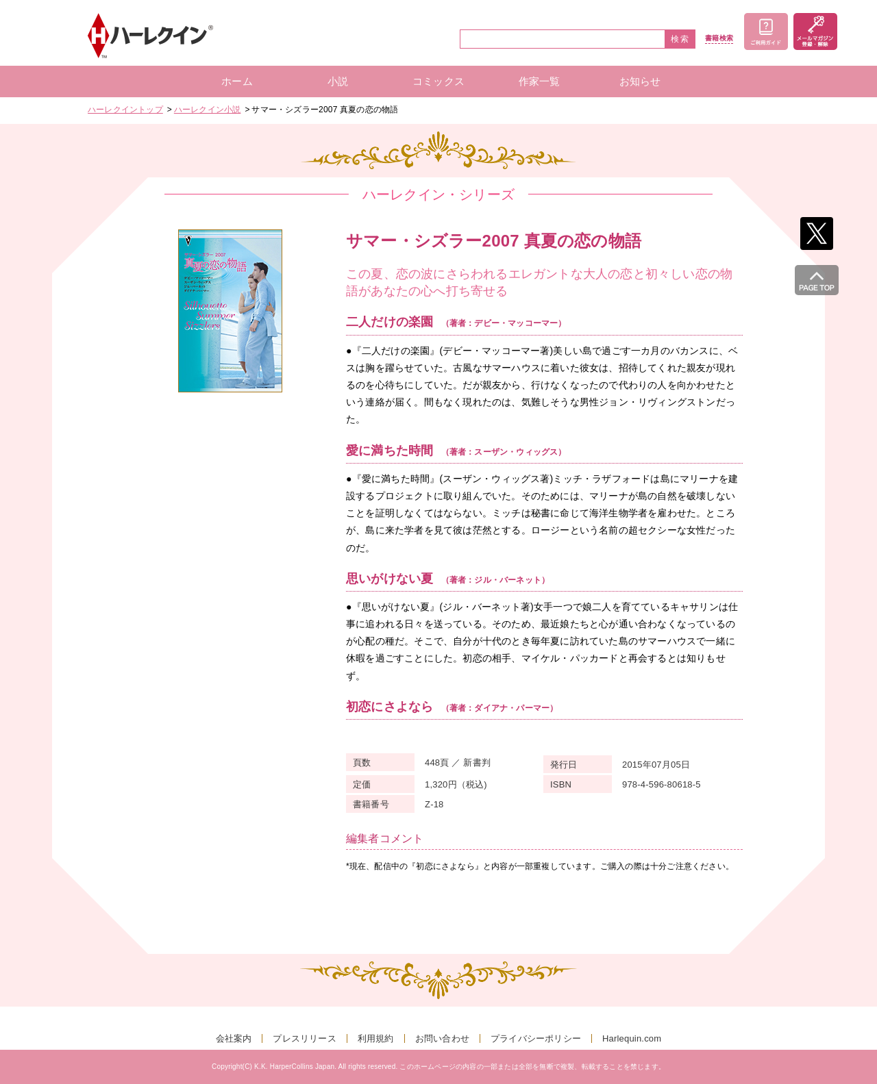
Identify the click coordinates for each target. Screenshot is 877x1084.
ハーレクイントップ (125, 109)
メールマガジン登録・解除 (815, 31)
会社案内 (234, 1038)
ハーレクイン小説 (207, 109)
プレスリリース (304, 1038)
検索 (680, 39)
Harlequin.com (631, 1038)
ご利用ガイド (766, 31)
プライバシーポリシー (536, 1038)
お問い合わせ (442, 1038)
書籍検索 (719, 38)
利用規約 (376, 1038)
